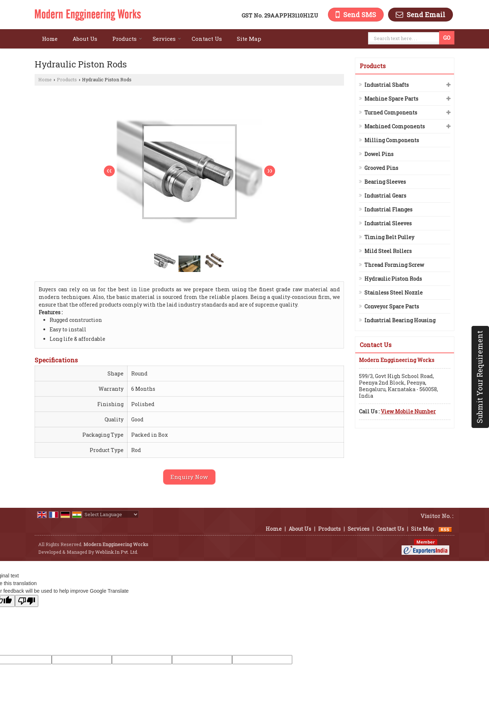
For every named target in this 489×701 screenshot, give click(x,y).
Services (167, 38)
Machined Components (394, 126)
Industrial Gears (385, 195)
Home (50, 38)
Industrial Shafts (386, 84)
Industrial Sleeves (388, 223)
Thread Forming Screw (394, 264)
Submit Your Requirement (479, 377)
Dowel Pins (379, 154)
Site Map (249, 38)
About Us (85, 38)
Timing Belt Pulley (389, 237)
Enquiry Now (189, 476)
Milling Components (391, 140)
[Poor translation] (26, 601)
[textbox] (404, 38)
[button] (408, 411)
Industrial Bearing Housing (399, 320)
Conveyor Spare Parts (391, 306)
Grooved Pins (381, 167)
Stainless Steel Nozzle (393, 292)
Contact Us (207, 38)
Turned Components (390, 112)
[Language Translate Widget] (111, 514)
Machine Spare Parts (391, 98)
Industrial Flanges (388, 209)
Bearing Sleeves (385, 181)
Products (127, 38)
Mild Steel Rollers (388, 251)
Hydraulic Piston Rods (393, 278)
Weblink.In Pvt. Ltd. (116, 552)
